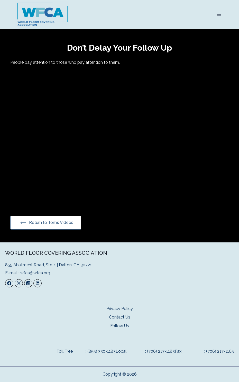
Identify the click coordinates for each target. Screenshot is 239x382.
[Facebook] (9, 283)
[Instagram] (28, 283)
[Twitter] (19, 283)
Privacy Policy (119, 308)
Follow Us (119, 325)
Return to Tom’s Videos (50, 222)
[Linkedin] (37, 283)
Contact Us (119, 317)
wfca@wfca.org (35, 272)
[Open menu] (219, 14)
